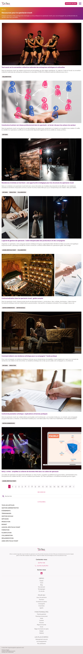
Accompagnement (41, 641)
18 (70, 486)
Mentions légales (5, 650)
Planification (6, 532)
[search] (41, 496)
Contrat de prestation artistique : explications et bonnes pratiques (24, 414)
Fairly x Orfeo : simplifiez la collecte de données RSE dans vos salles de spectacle (30, 471)
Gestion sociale (7, 516)
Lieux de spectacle (41, 597)
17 (66, 486)
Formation (5, 530)
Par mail (42, 563)
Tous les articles (8, 505)
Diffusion (5, 519)
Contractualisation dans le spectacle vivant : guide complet (22, 298)
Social (41, 626)
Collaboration (7, 535)
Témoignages (6, 513)
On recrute (41, 591)
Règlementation (7, 538)
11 (43, 486)
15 (58, 486)
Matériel (41, 633)
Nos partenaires (41, 643)
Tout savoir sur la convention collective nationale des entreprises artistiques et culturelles (33, 67)
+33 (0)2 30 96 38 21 (42, 565)
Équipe (41, 580)
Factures (41, 622)
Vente (41, 618)
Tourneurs (41, 599)
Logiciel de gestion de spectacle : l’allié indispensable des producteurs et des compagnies (33, 240)
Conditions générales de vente (8, 651)
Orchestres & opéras (41, 601)
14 (54, 486)
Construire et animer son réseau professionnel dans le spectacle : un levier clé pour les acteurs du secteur (39, 125)
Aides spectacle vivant (10, 541)
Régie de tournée (41, 624)
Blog (41, 585)
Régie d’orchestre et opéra (41, 629)
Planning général (41, 614)
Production (6, 521)
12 (46, 486)
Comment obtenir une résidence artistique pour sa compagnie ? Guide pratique (29, 356)
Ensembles (41, 605)
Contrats (41, 620)
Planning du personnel (41, 616)
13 (50, 486)
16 (62, 486)
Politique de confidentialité (8, 652)
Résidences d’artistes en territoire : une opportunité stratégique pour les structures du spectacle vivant (38, 183)
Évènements (6, 510)
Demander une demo (71, 3)
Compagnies (41, 603)
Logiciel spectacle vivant (11, 527)
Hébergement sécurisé (42, 639)
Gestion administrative (10, 508)
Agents (41, 608)
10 (39, 486)
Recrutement (41, 587)
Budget (4, 524)
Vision (41, 582)
